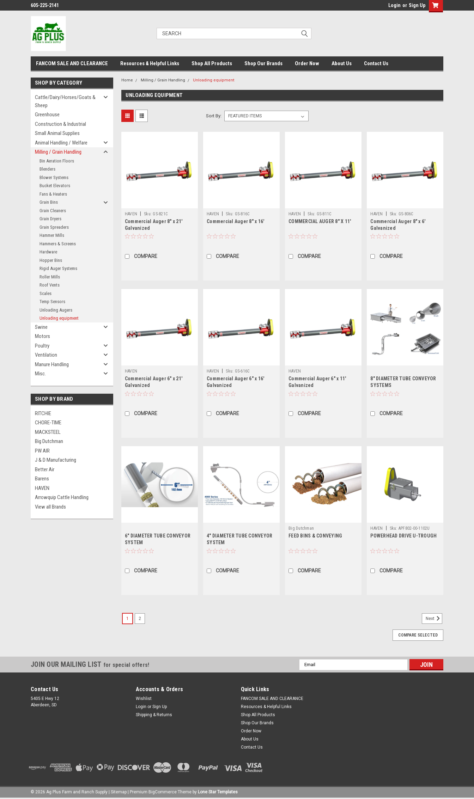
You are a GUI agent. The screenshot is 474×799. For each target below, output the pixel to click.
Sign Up (417, 5)
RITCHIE (43, 413)
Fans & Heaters (53, 194)
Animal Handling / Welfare (61, 143)
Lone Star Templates (218, 791)
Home (127, 80)
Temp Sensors (52, 301)
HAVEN (42, 488)
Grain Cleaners (53, 210)
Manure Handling (52, 364)
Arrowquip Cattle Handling (62, 497)
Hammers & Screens (58, 243)
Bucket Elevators (55, 185)
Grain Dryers (50, 218)
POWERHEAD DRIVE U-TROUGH (403, 536)
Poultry (42, 346)
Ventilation (46, 355)
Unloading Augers (56, 310)
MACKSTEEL (48, 432)
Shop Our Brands (263, 63)
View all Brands (50, 507)
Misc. (40, 373)
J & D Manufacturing (55, 460)
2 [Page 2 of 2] (140, 618)
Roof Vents (50, 285)
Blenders (47, 169)
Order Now (307, 63)
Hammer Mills (52, 235)
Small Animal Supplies (57, 133)
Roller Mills (50, 276)
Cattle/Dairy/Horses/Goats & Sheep (65, 101)
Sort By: (213, 115)
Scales (45, 293)
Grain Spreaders (54, 227)
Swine (41, 327)
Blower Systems (54, 177)
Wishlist (144, 698)
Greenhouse (47, 114)
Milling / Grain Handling (58, 152)
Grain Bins (49, 202)
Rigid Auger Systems (58, 268)
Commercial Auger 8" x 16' (235, 221)
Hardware (48, 251)
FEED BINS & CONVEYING (315, 536)
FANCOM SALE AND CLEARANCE (72, 63)
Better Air (44, 469)
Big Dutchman (49, 441)
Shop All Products (212, 63)
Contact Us (376, 63)
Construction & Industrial (60, 124)
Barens (42, 478)
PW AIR (42, 451)
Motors (42, 336)
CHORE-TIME (48, 422)
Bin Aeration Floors (57, 161)
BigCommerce (162, 791)
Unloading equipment (59, 318)
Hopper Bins (51, 260)
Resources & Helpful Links (149, 63)
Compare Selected (418, 635)
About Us (342, 63)
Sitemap (119, 791)
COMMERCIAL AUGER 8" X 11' (319, 221)
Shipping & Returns (154, 714)
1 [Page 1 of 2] (127, 618)
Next (434, 618)
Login (394, 5)
